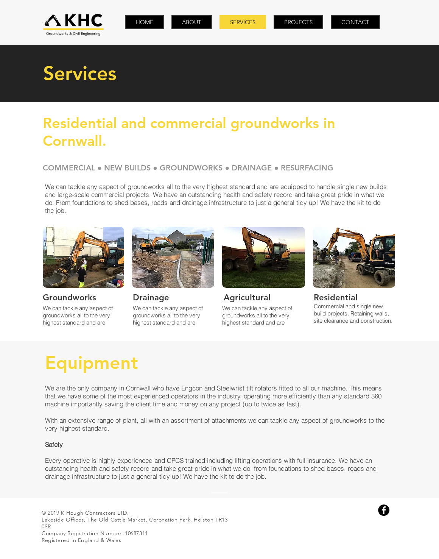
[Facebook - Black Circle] (383, 510)
